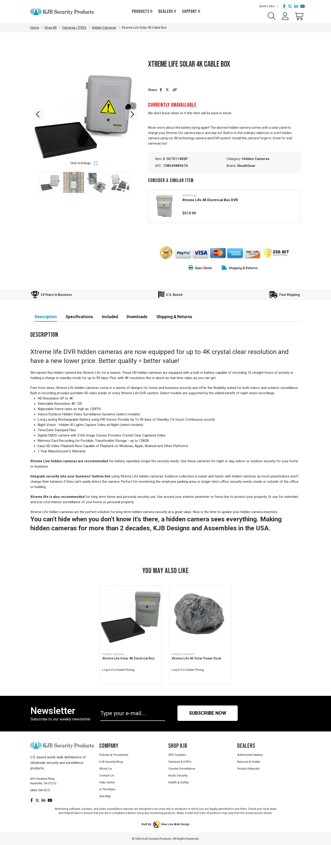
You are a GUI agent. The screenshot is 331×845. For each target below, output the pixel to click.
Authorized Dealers (250, 755)
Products (140, 11)
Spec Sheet (200, 268)
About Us (105, 768)
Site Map (105, 796)
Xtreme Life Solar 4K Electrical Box (128, 658)
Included (110, 316)
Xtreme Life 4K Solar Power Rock (196, 658)
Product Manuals (248, 768)
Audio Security (178, 775)
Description (46, 316)
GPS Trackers (177, 755)
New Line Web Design (175, 824)
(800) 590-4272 (40, 790)
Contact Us (106, 775)
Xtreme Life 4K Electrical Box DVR (210, 200)
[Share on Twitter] (167, 90)
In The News (107, 789)
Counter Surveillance (181, 768)
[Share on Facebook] (161, 90)
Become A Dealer (248, 761)
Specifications (79, 316)
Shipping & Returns (243, 268)
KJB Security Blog (111, 761)
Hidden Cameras (255, 159)
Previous (38, 114)
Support (189, 11)
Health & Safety (178, 782)
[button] (175, 90)
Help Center (107, 782)
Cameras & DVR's (179, 761)
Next (131, 114)
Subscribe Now (207, 713)
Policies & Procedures (113, 755)
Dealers (165, 11)
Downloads (137, 316)
